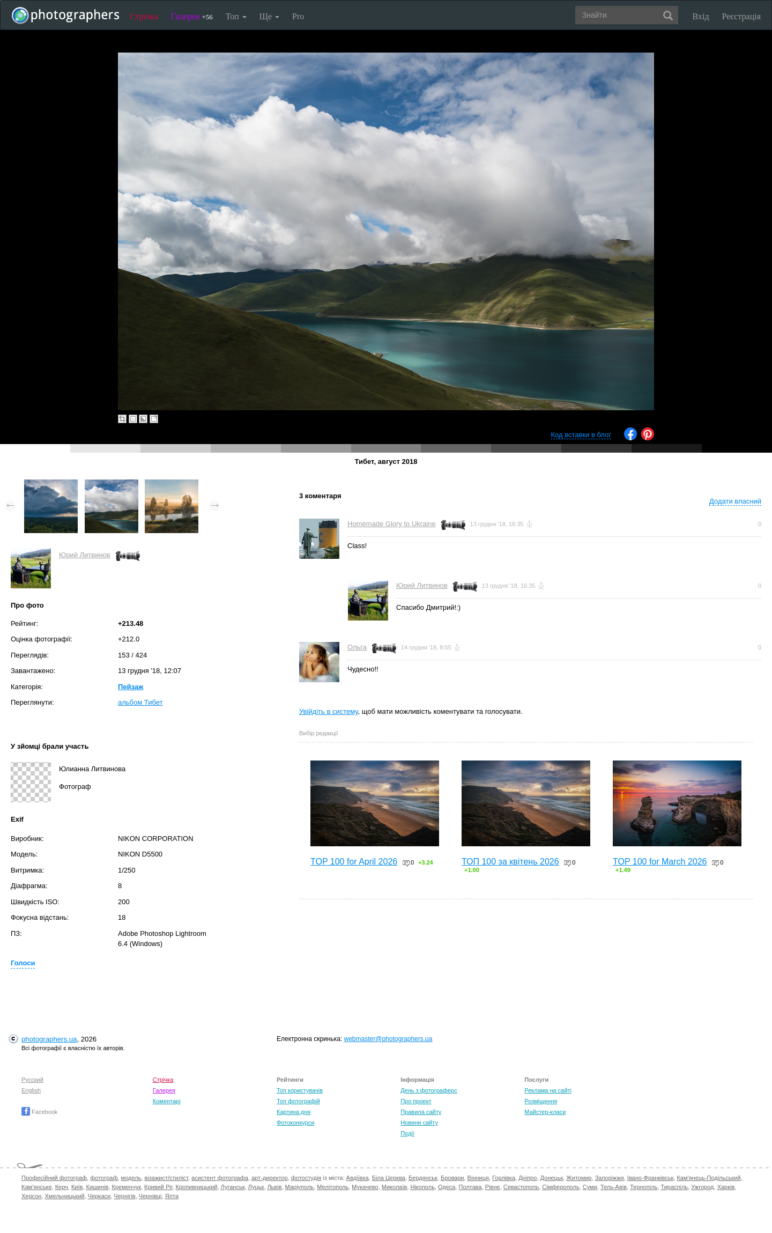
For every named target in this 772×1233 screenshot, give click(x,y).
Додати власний (735, 501)
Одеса (446, 1187)
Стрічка (144, 16)
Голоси (23, 963)
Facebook (39, 1112)
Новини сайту (419, 1122)
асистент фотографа (219, 1178)
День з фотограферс (428, 1090)
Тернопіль (643, 1187)
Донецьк (551, 1178)
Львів (274, 1187)
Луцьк (256, 1187)
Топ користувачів (300, 1090)
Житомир (578, 1178)
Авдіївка (357, 1178)
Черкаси (99, 1196)
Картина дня (293, 1112)
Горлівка (503, 1178)
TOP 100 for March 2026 (660, 861)
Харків (726, 1187)
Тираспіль (674, 1187)
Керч (61, 1187)
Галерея (192, 16)
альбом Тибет (140, 702)
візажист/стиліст (166, 1178)
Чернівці (150, 1196)
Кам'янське (36, 1187)
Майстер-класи (545, 1112)
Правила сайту (420, 1112)
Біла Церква (388, 1178)
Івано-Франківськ (650, 1178)
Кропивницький (197, 1187)
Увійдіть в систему (328, 711)
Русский (32, 1079)
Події (407, 1133)
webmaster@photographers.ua (388, 1039)
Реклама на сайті (547, 1090)
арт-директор (269, 1178)
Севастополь (521, 1187)
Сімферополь (560, 1187)
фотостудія (306, 1178)
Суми (590, 1187)
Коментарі (167, 1101)
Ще (269, 16)
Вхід (701, 16)
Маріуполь (299, 1187)
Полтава (470, 1187)
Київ (77, 1187)
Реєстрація (741, 16)
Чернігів (124, 1196)
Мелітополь (332, 1187)
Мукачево (365, 1187)
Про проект (415, 1101)
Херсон (31, 1196)
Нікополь (422, 1187)
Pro (298, 16)
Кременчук (126, 1187)
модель (131, 1178)
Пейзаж (130, 687)
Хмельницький (65, 1196)
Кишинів (97, 1187)
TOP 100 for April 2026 (353, 861)
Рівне (492, 1187)
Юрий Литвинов (84, 555)
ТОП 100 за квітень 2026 (510, 861)
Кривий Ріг (158, 1187)
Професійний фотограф (54, 1178)
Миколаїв (394, 1187)
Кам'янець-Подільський (708, 1178)
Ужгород (702, 1187)
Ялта (172, 1196)
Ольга (357, 647)
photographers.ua (49, 1039)
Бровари (452, 1178)
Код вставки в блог (581, 435)
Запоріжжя (609, 1178)
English (31, 1090)
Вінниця (478, 1178)
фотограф (103, 1178)
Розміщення (540, 1101)
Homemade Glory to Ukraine (391, 524)
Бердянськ (423, 1178)
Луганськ (233, 1187)
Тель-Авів (613, 1187)
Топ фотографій (298, 1101)
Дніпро (527, 1178)
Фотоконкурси (295, 1122)
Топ (236, 16)
